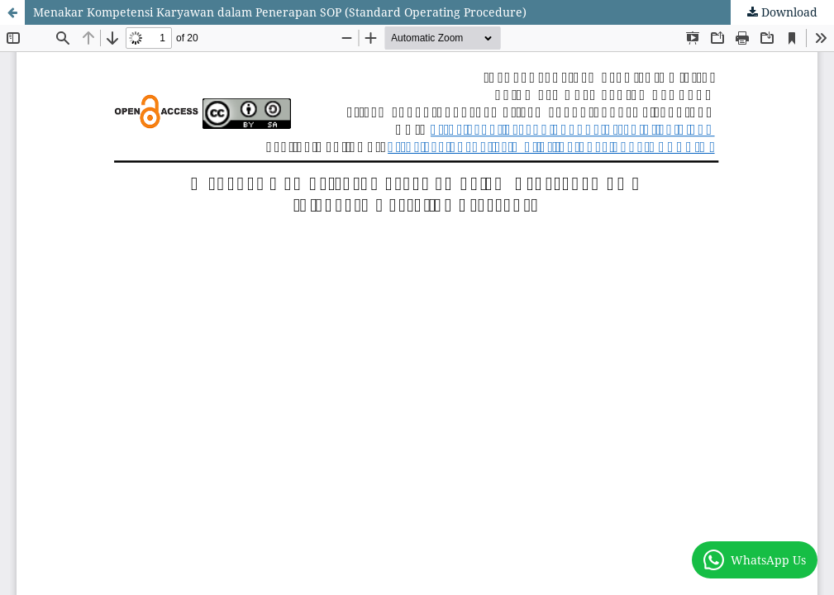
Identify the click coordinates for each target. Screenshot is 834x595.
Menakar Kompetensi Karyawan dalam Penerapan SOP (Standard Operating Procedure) (280, 12)
